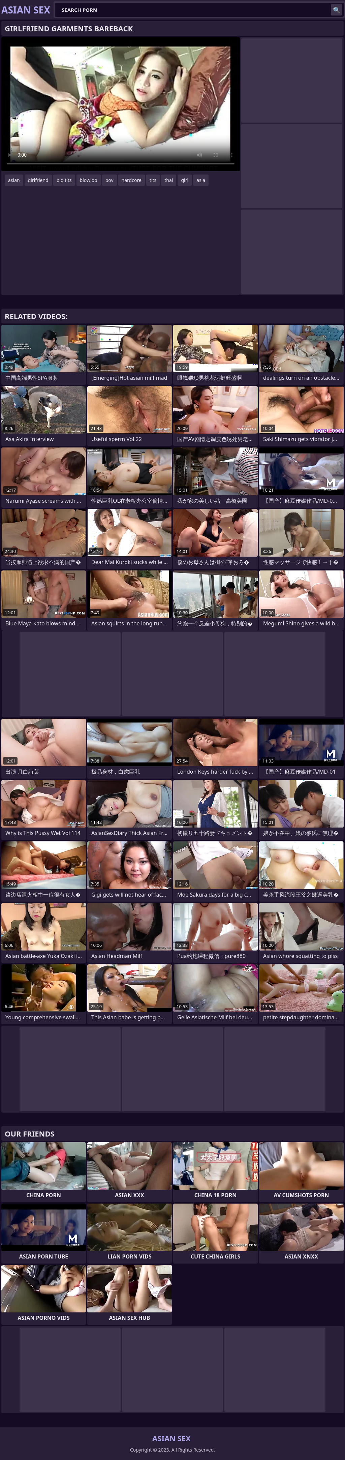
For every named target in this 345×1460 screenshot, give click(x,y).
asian (14, 180)
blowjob (88, 180)
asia (200, 180)
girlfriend (38, 180)
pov (109, 180)
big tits (64, 180)
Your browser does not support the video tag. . (120, 104)
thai (168, 180)
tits (153, 180)
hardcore (132, 180)
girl (184, 180)
